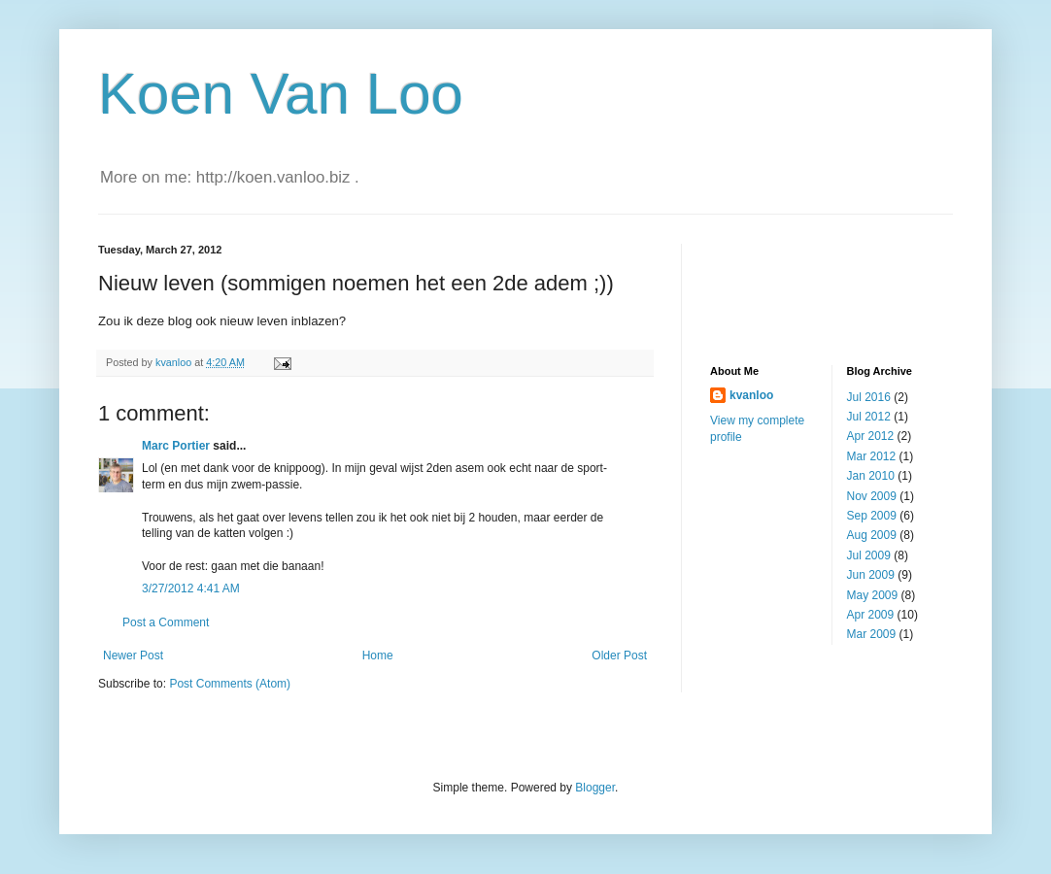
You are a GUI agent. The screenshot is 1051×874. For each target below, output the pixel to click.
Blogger (595, 787)
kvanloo (751, 395)
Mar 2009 (872, 634)
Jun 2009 (871, 575)
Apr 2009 (871, 615)
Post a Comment (165, 622)
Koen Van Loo (280, 93)
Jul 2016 (869, 397)
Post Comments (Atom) (229, 683)
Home (377, 655)
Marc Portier (176, 446)
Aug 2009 (872, 535)
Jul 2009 (869, 555)
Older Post (619, 655)
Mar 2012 (872, 456)
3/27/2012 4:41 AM (191, 588)
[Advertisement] (807, 287)
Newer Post (133, 655)
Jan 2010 (871, 476)
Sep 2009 (872, 515)
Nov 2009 (872, 496)
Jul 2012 (869, 416)
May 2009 (872, 595)
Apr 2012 (871, 436)
